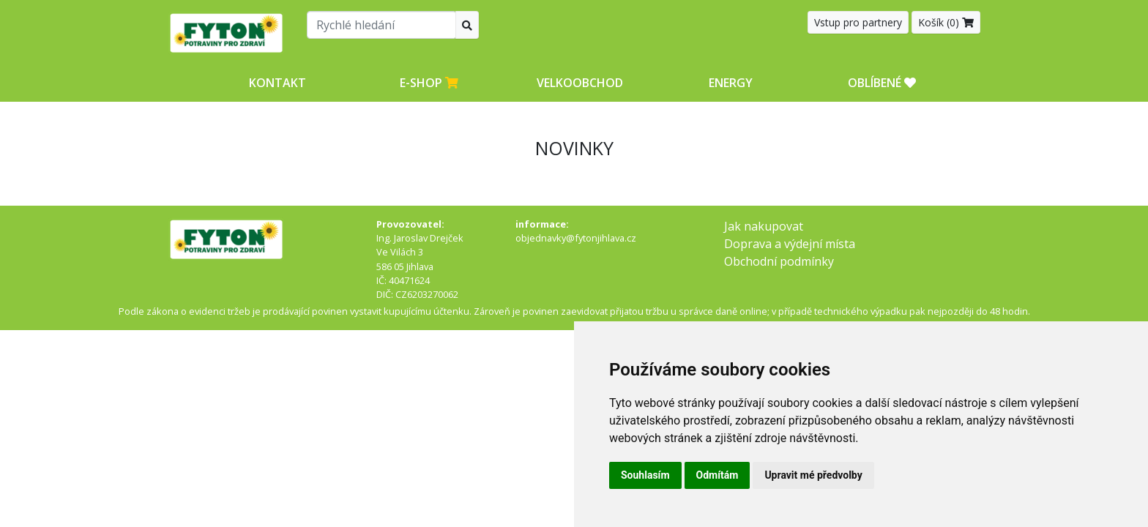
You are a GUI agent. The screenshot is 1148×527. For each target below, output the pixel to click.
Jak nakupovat (763, 226)
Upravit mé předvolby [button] (813, 475)
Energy (731, 83)
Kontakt (277, 83)
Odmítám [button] (717, 475)
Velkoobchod (580, 83)
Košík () (946, 22)
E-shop (429, 83)
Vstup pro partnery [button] (858, 22)
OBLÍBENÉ (882, 83)
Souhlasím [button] (645, 475)
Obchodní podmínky (779, 261)
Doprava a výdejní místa (789, 244)
